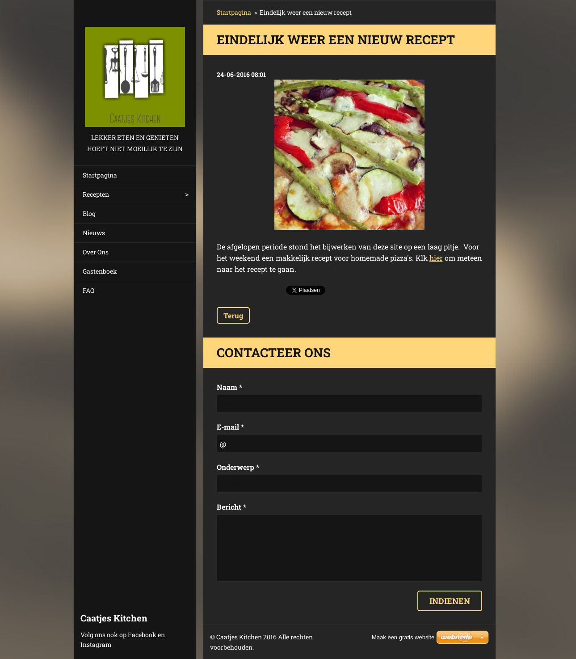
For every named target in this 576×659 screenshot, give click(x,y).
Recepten (96, 194)
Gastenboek (100, 271)
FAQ (88, 290)
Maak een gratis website (403, 637)
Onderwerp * (238, 467)
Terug (233, 315)
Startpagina (100, 175)
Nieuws (94, 232)
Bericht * (231, 506)
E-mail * (230, 426)
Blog (89, 213)
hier (436, 257)
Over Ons (96, 252)
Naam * (229, 387)
